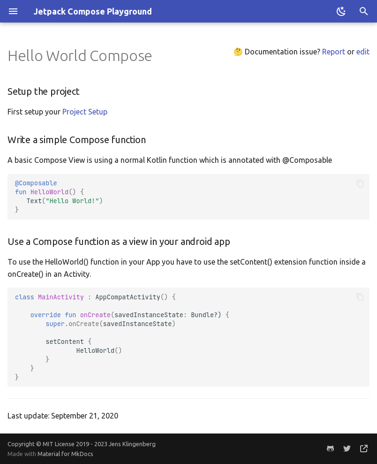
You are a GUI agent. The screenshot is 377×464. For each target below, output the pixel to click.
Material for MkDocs (65, 453)
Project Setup (84, 111)
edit (362, 51)
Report (333, 51)
